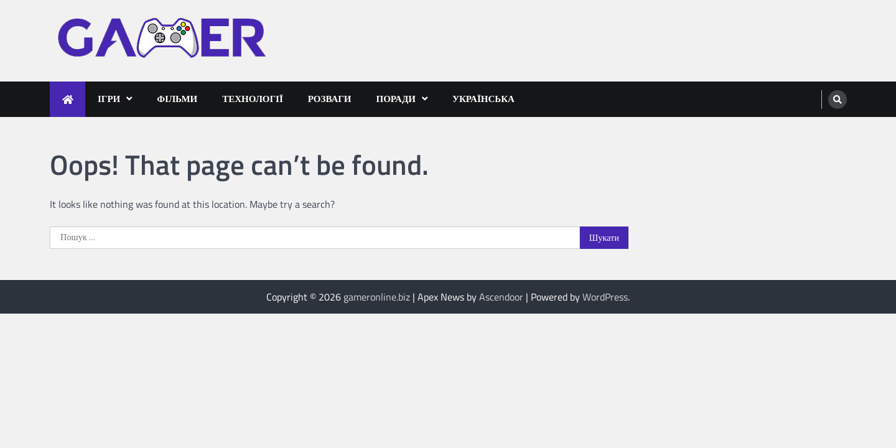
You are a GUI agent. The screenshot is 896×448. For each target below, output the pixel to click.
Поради (396, 98)
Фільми (177, 98)
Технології (252, 98)
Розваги (330, 98)
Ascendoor (501, 296)
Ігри (109, 98)
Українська (483, 98)
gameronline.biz (376, 296)
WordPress (605, 296)
